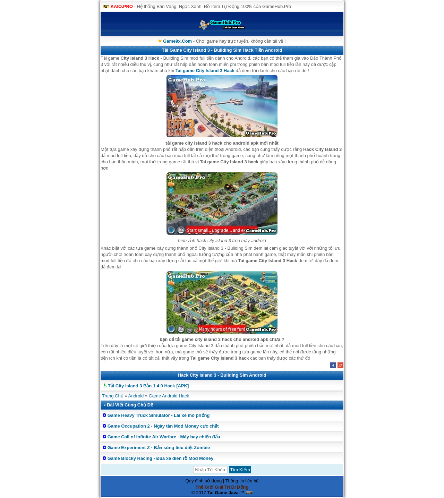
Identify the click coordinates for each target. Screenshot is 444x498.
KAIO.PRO (122, 6)
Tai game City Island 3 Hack (205, 70)
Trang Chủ (112, 395)
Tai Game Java (223, 492)
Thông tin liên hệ (242, 480)
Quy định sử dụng (204, 480)
